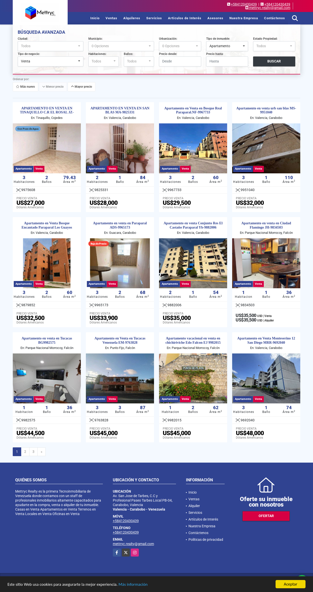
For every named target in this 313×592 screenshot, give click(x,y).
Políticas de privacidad (205, 540)
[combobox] (50, 46)
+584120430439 (244, 4)
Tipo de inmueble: (218, 38)
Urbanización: (168, 38)
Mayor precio (81, 86)
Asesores (215, 18)
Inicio (95, 18)
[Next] (41, 451)
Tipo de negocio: (29, 54)
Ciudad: (23, 38)
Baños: (128, 54)
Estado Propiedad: (265, 38)
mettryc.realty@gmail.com (133, 544)
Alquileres (131, 18)
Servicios (154, 18)
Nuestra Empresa (243, 18)
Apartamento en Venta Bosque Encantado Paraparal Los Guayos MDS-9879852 (46, 227)
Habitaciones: (97, 54)
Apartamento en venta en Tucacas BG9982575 (46, 340)
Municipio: (95, 38)
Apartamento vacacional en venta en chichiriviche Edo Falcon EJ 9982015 (193, 340)
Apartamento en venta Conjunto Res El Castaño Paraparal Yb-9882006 (192, 225)
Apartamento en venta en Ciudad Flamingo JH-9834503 (266, 225)
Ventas (111, 18)
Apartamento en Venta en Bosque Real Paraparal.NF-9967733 (193, 110)
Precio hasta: (214, 54)
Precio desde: (168, 54)
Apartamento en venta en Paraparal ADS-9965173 (120, 225)
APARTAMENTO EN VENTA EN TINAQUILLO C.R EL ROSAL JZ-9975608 (47, 112)
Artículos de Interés (184, 18)
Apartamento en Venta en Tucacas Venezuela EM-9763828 (120, 340)
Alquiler (194, 506)
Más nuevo (25, 86)
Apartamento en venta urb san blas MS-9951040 (266, 110)
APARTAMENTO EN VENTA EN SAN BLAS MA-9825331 (119, 110)
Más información (133, 584)
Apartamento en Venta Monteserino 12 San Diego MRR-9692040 (266, 340)
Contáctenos (274, 18)
